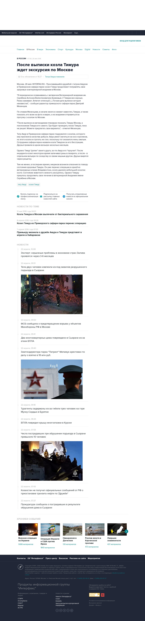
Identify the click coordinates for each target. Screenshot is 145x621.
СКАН (58, 599)
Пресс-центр (51, 558)
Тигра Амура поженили (54, 77)
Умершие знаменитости (114, 539)
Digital (87, 49)
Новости (96, 49)
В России (31, 49)
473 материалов (91, 547)
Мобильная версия (9, 33)
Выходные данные (95, 603)
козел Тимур (34, 184)
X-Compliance (22, 601)
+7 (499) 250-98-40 (83, 578)
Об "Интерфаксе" (26, 33)
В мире (40, 49)
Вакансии (63, 558)
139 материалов (69, 544)
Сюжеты (106, 49)
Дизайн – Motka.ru (95, 605)
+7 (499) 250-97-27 (100, 578)
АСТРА (20, 608)
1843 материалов (48, 548)
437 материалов (114, 544)
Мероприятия (94, 558)
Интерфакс (72, 40)
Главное (20, 49)
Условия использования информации (102, 601)
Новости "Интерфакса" (63, 597)
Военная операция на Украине (27, 539)
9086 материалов (25, 544)
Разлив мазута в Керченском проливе (93, 540)
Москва (79, 49)
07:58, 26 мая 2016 (34, 59)
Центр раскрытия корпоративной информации (67, 604)
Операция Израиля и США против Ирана (50, 541)
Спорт (60, 49)
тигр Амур (22, 184)
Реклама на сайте (78, 558)
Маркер (20, 605)
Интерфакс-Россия (53, 33)
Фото (114, 49)
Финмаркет (67, 33)
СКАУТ (20, 603)
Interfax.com (39, 33)
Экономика (50, 49)
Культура (69, 49)
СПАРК (20, 599)
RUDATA (59, 601)
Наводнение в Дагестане (70, 539)
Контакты (21, 558)
